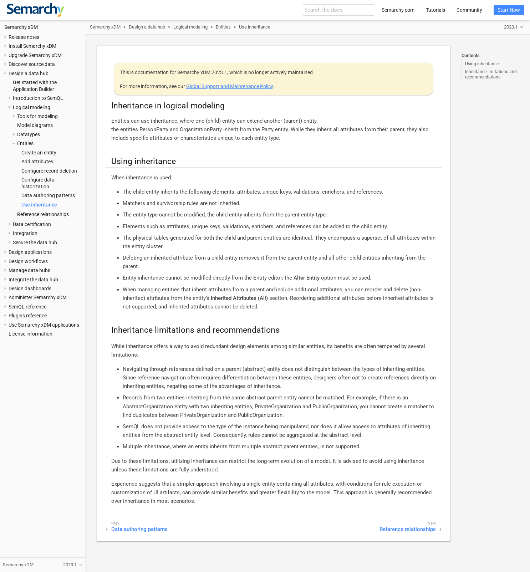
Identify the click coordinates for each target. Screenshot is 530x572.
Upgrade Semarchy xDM (35, 55)
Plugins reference (28, 315)
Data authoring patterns (48, 195)
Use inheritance (39, 205)
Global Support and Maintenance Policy (229, 86)
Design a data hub (29, 73)
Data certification (32, 224)
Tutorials (435, 10)
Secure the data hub (35, 242)
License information (30, 334)
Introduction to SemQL (38, 98)
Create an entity (38, 152)
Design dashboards (30, 288)
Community (469, 10)
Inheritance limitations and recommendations (491, 74)
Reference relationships (43, 214)
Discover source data (32, 64)
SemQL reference (27, 307)
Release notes (24, 37)
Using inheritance (482, 63)
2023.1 (511, 27)
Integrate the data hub (33, 279)
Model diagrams (35, 125)
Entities (25, 143)
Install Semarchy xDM (32, 46)
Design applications (30, 252)
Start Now (509, 10)
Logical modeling (31, 107)
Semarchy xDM (21, 27)
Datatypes (28, 134)
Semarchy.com (398, 10)
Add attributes (37, 161)
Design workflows (28, 261)
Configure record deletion (49, 171)
